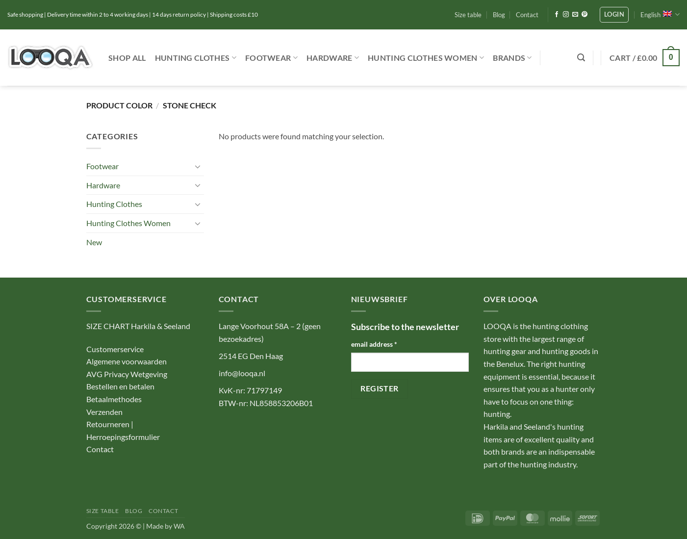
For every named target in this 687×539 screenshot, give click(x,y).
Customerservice (115, 349)
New (94, 242)
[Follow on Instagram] (566, 14)
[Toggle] (198, 166)
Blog (499, 15)
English (660, 14)
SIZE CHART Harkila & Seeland (138, 326)
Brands (512, 58)
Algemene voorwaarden (126, 361)
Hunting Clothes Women (426, 58)
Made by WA (165, 526)
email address (374, 344)
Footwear (271, 58)
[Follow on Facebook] (557, 14)
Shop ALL (127, 57)
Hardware (332, 58)
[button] (614, 15)
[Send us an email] (575, 14)
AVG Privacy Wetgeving (126, 374)
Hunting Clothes (195, 58)
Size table (468, 15)
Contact (527, 15)
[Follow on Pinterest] (584, 14)
